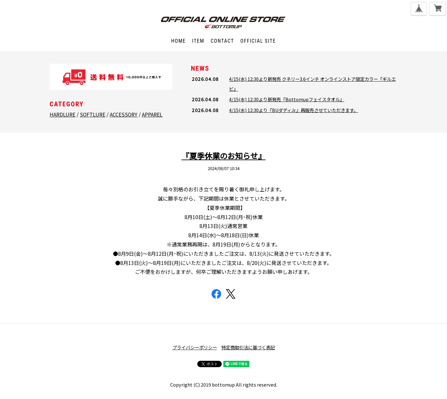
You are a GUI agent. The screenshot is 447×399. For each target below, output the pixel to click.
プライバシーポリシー (194, 347)
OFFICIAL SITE (258, 41)
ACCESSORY (123, 114)
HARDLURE (62, 114)
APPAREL (152, 114)
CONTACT (222, 41)
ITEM (198, 41)
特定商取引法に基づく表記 (248, 347)
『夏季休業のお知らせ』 (224, 155)
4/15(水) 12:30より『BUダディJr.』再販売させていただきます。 (293, 110)
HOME (178, 41)
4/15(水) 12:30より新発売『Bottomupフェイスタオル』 (286, 99)
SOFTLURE (92, 114)
